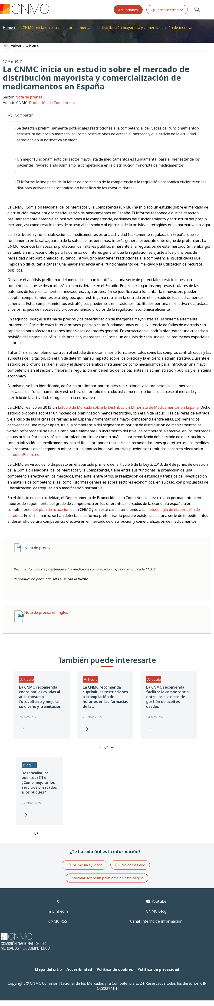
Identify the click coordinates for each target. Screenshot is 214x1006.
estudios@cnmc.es (23, 454)
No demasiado (130, 865)
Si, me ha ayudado (84, 864)
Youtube (159, 901)
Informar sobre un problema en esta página (107, 878)
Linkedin (60, 911)
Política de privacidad (158, 969)
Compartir (24, 115)
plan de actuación (54, 509)
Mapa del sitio (48, 969)
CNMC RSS (57, 921)
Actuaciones (128, 9)
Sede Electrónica (167, 9)
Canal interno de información (156, 921)
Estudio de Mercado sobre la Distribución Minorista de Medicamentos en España (128, 407)
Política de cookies (115, 969)
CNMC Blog (156, 911)
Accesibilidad (79, 969)
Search (197, 9)
